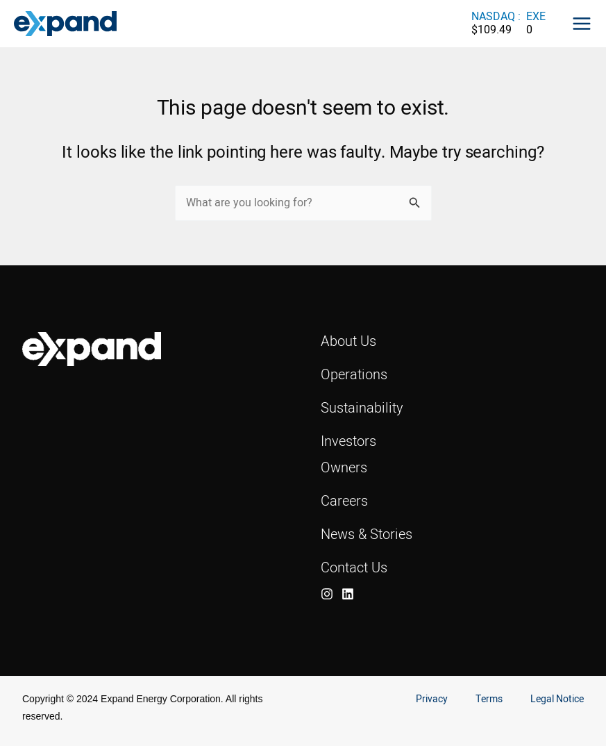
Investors (348, 440)
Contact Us (354, 567)
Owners (344, 467)
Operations (354, 374)
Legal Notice (557, 699)
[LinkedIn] (348, 594)
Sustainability (362, 407)
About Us (348, 340)
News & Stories (366, 533)
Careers (344, 500)
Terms (489, 699)
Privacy (432, 699)
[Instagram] (327, 594)
